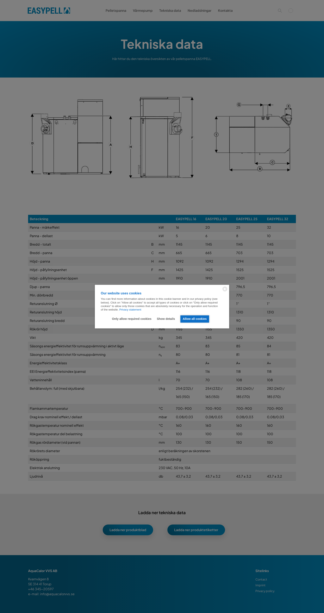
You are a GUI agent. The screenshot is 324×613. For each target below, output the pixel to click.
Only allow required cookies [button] (131, 319)
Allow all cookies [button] (195, 319)
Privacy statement (130, 309)
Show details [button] (166, 319)
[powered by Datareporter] (225, 291)
